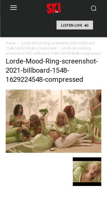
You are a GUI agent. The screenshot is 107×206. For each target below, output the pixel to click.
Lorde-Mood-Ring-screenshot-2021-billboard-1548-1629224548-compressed (50, 46)
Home (11, 43)
